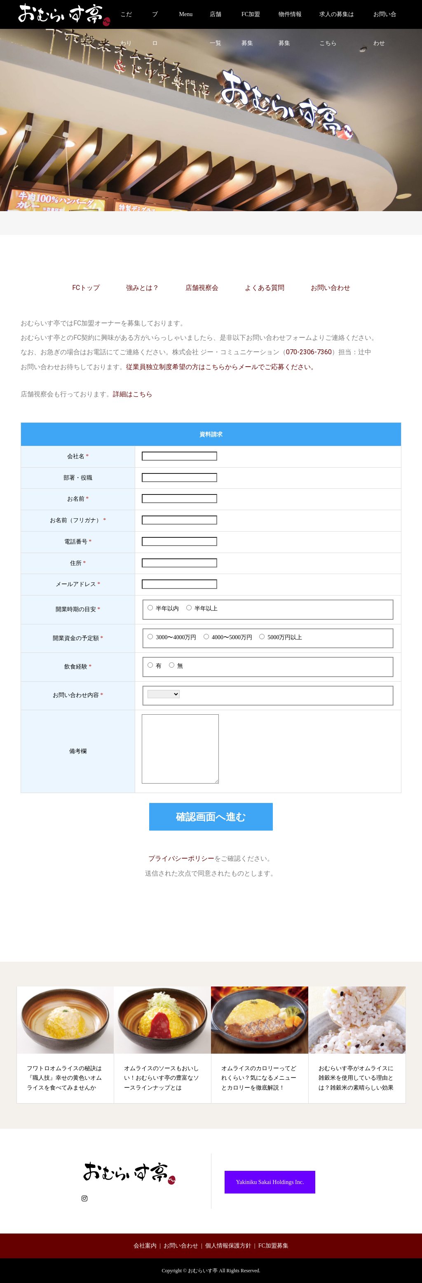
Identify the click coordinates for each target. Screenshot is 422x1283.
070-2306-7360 (309, 352)
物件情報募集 (290, 20)
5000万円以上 (284, 637)
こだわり (126, 20)
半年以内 (167, 608)
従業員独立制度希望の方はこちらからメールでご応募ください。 (221, 367)
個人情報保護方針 (228, 1246)
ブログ (155, 20)
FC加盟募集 (250, 20)
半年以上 (206, 608)
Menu (186, 14)
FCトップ (86, 288)
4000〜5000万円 (232, 637)
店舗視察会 (201, 288)
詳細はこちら (132, 394)
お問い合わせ (384, 20)
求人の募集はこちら (336, 20)
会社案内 (145, 1246)
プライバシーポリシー (181, 859)
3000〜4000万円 (176, 637)
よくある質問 (264, 288)
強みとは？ (142, 288)
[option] (65, 1045)
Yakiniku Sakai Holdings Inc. (270, 1182)
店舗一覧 (215, 20)
